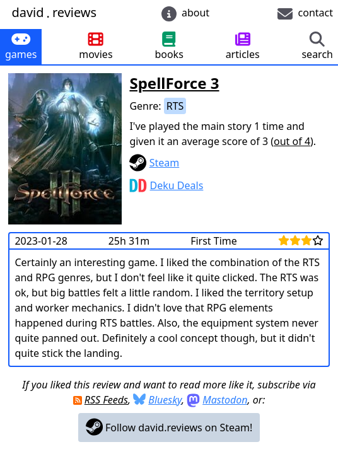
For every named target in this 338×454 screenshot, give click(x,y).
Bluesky (165, 400)
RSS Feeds (106, 400)
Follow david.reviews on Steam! (169, 427)
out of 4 (292, 141)
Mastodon (224, 400)
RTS (175, 106)
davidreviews (53, 12)
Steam (164, 163)
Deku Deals (177, 185)
